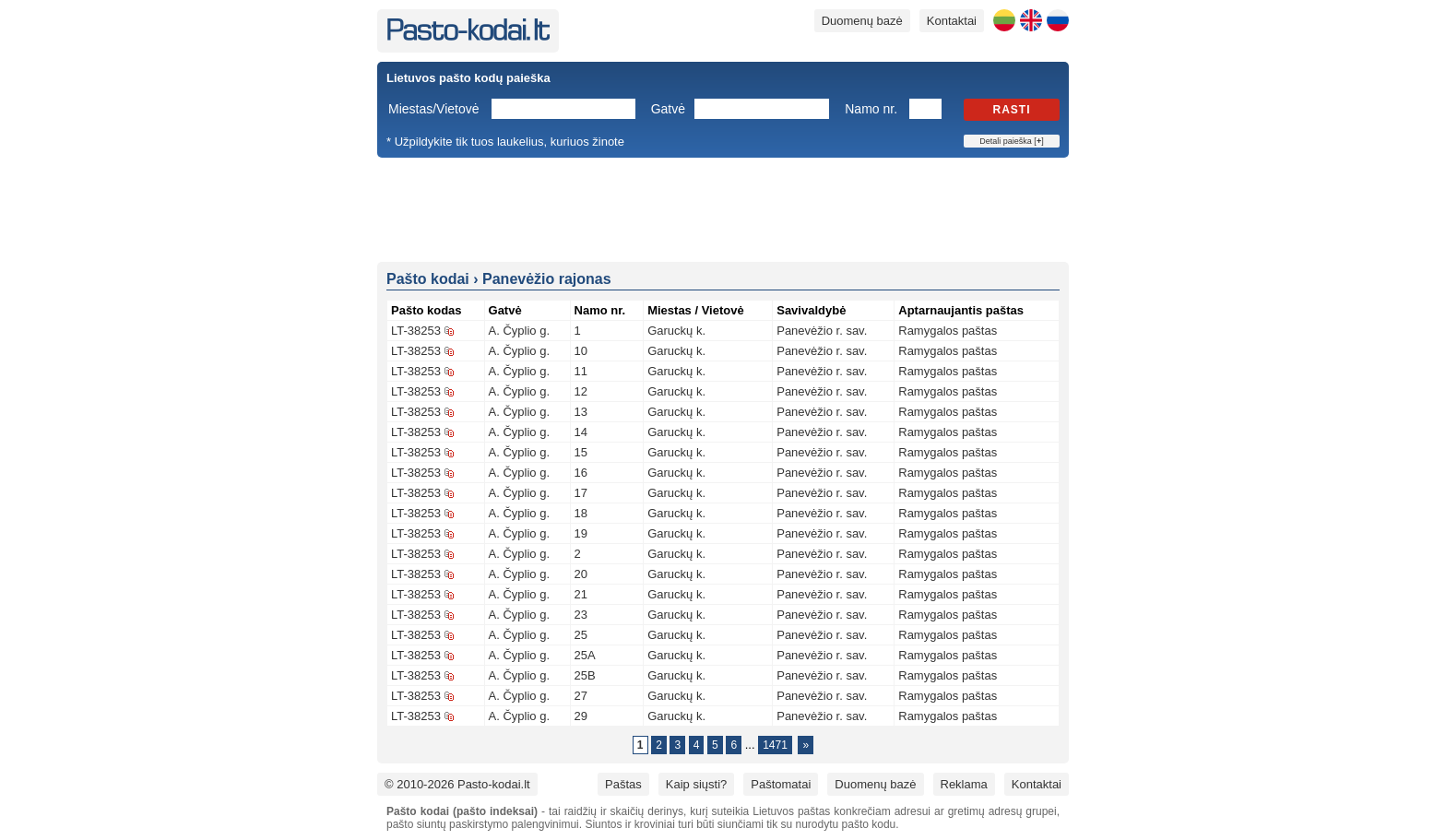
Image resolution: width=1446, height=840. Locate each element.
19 (581, 533)
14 (581, 432)
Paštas (623, 784)
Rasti (1012, 109)
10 (581, 351)
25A (585, 655)
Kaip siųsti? (696, 784)
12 (581, 391)
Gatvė (668, 108)
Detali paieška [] (1011, 141)
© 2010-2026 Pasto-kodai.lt (457, 784)
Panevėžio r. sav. (821, 330)
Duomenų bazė (862, 21)
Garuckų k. (676, 330)
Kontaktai (952, 21)
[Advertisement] (723, 208)
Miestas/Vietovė (434, 108)
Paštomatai (781, 784)
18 (581, 513)
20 (581, 574)
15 (581, 452)
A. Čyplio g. (519, 330)
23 (581, 614)
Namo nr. (871, 108)
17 (581, 493)
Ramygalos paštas (947, 330)
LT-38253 (416, 330)
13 (581, 412)
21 (581, 594)
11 (581, 371)
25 (581, 635)
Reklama (964, 784)
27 (581, 696)
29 (581, 716)
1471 (775, 745)
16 (581, 472)
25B (585, 675)
